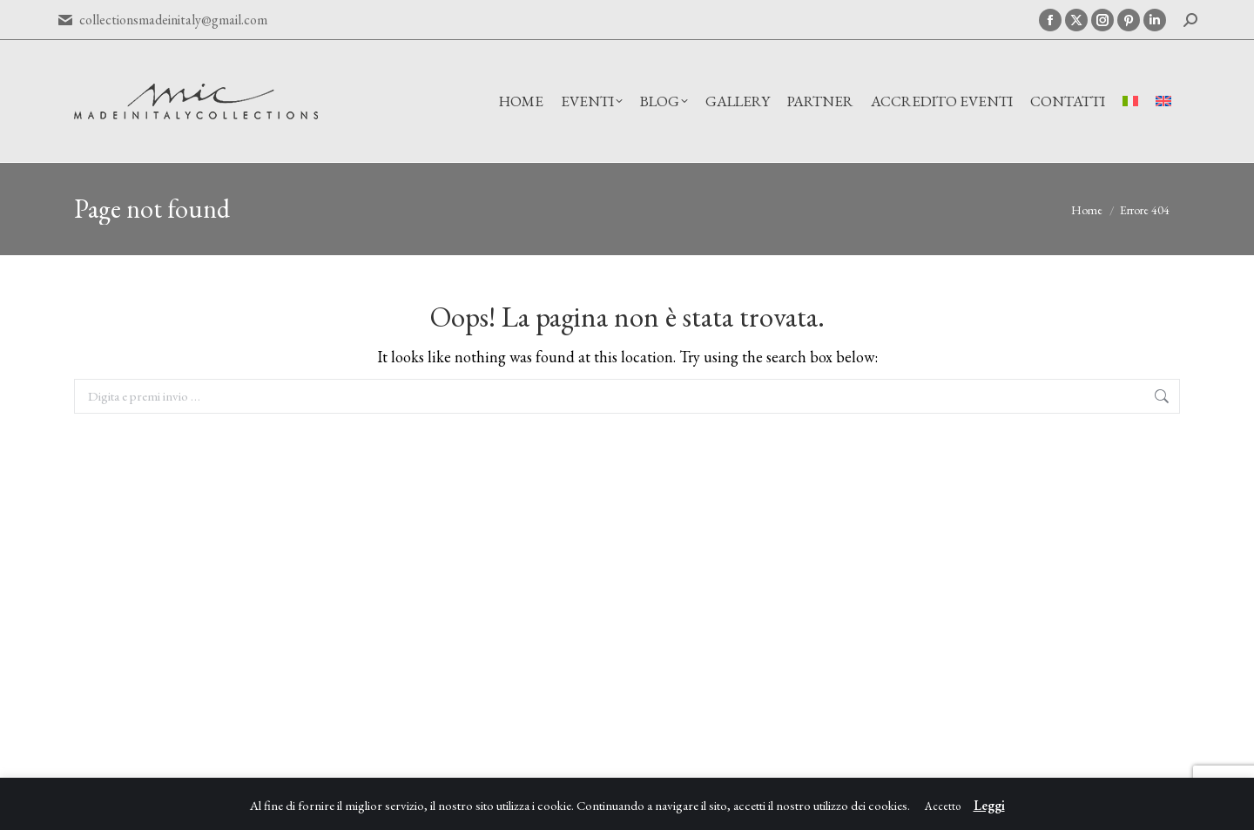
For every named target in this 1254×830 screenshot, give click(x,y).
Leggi (989, 805)
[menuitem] (1130, 101)
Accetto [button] (943, 806)
